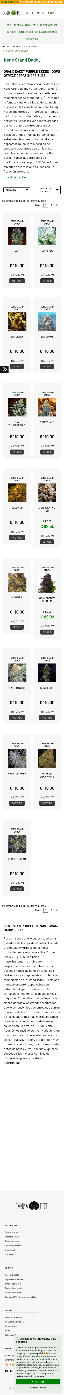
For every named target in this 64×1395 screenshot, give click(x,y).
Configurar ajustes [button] (38, 1387)
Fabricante (17, 190)
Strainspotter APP (13, 1284)
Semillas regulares (46, 31)
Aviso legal (10, 1250)
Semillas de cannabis (19, 25)
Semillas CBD (25, 31)
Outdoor (11, 31)
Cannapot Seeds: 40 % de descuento (42, 1)
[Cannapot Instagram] (6, 1371)
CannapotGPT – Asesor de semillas (20, 1297)
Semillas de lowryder (45, 25)
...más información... (16, 177)
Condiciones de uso (14, 1293)
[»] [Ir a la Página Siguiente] (57, 205)
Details (47, 280)
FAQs (7, 1331)
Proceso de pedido (13, 1317)
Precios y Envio (12, 1237)
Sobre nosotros (12, 1232)
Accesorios (32, 38)
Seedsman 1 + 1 (10, 1)
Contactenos (11, 1326)
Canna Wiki (10, 1254)
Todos (37, 205)
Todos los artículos (13, 1245)
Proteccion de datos (14, 1288)
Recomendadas (12, 1275)
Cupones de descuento (15, 1279)
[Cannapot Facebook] (11, 1371)
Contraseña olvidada (14, 1322)
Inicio (5, 46)
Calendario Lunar (12, 1335)
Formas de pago (12, 1241)
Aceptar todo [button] (38, 1382)
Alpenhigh (10, 1355)
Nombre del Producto (49, 189)
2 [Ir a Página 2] (51, 205)
